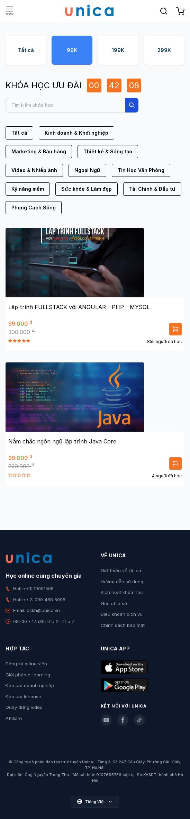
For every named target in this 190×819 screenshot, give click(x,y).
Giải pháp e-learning (28, 674)
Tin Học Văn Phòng (141, 170)
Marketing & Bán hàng (38, 151)
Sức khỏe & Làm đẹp (86, 189)
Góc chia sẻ (114, 603)
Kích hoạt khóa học (122, 592)
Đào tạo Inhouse (23, 696)
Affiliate (14, 718)
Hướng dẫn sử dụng (122, 581)
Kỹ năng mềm (27, 189)
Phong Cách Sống (33, 207)
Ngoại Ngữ (87, 170)
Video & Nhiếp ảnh (34, 170)
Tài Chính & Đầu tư (152, 189)
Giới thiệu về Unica (121, 570)
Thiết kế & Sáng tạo (107, 151)
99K (72, 50)
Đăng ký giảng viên (26, 663)
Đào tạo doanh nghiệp (30, 685)
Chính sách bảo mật (123, 625)
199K (118, 50)
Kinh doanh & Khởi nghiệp (76, 133)
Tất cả (26, 50)
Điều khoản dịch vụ (122, 614)
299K (164, 50)
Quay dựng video (24, 707)
